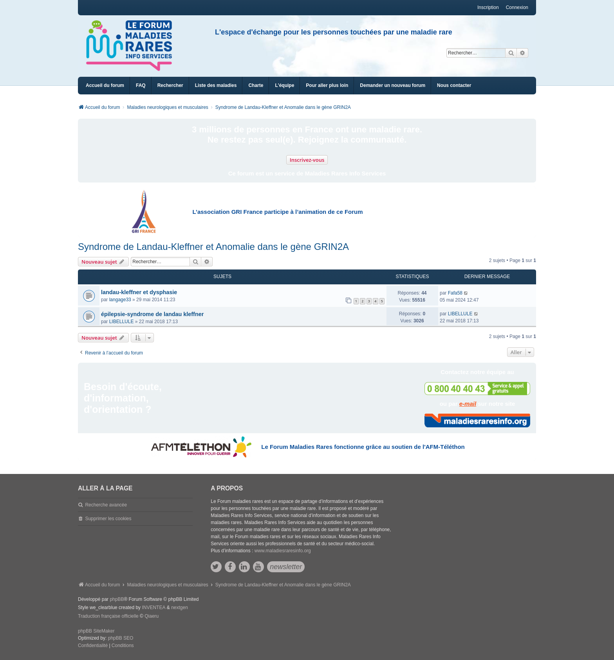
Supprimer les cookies (108, 518)
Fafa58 (455, 293)
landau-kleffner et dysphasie (139, 292)
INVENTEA (153, 607)
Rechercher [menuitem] (170, 85)
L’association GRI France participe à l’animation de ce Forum (277, 211)
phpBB (117, 599)
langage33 (120, 299)
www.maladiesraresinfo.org (283, 550)
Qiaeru (151, 616)
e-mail (467, 403)
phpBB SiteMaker (96, 631)
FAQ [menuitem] (141, 85)
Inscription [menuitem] (488, 7)
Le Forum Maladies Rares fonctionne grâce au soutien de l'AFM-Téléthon (362, 446)
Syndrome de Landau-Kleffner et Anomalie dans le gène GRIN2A (213, 246)
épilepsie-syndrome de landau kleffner (152, 314)
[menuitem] (216, 85)
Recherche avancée (106, 505)
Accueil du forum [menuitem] (105, 85)
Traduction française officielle (108, 616)
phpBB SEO (121, 638)
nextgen (179, 607)
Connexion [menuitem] (517, 7)
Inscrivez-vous (307, 159)
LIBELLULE (121, 321)
